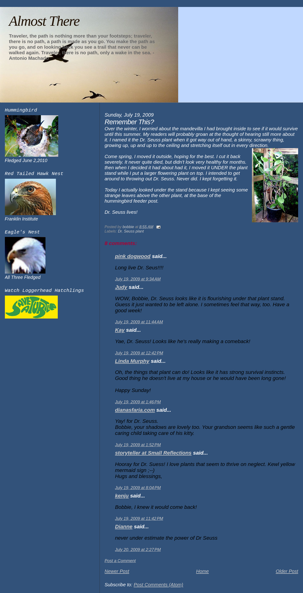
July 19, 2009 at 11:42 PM (139, 518)
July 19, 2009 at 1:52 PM (138, 445)
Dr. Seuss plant (131, 231)
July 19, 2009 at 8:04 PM (138, 487)
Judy (121, 287)
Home (202, 571)
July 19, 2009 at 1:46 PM (138, 402)
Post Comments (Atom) (158, 584)
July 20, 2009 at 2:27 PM (138, 549)
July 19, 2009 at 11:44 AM (139, 322)
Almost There (44, 21)
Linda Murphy (132, 361)
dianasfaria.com (135, 410)
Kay (120, 330)
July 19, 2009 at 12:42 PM (139, 353)
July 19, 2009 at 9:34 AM (138, 279)
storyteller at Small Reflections (153, 453)
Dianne (123, 526)
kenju (122, 496)
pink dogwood (133, 256)
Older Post (287, 571)
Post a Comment (120, 560)
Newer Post (117, 571)
